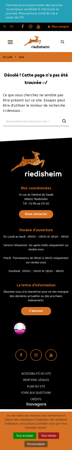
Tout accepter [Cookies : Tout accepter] (24, 435)
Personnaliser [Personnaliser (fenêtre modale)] (36, 444)
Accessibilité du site (36, 373)
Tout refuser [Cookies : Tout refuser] (48, 435)
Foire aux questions (36, 392)
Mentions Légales (36, 380)
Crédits (36, 399)
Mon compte (58, 27)
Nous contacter (36, 214)
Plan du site (36, 386)
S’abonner (36, 311)
